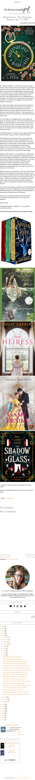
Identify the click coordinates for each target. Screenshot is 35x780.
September (6, 644)
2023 (3, 631)
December (6, 637)
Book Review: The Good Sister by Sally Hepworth (15, 674)
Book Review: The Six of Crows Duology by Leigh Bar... (16, 668)
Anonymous (12, 746)
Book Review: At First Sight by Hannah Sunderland (15, 692)
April (4, 655)
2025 (3, 626)
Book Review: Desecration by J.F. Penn (12, 690)
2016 (3, 713)
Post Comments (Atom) (12, 559)
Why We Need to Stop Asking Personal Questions (15, 687)
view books (20, 734)
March (5, 697)
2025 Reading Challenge (11, 725)
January (5, 701)
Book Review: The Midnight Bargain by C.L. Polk (15, 672)
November (6, 639)
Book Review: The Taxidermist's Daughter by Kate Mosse (17, 670)
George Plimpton (12, 752)
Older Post (30, 555)
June (4, 650)
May (4, 652)
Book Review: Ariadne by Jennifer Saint (12, 659)
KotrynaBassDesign (23, 778)
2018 (3, 708)
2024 (3, 628)
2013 (3, 719)
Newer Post (5, 555)
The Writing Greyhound (22, 777)
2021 (3, 635)
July (4, 648)
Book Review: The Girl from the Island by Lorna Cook (16, 694)
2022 (3, 633)
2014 (3, 717)
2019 (3, 706)
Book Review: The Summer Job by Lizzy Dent (14, 679)
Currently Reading (9, 741)
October (5, 641)
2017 (3, 711)
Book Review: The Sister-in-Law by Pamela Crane (15, 676)
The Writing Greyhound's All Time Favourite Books (15, 665)
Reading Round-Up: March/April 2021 (12, 657)
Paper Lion (12, 750)
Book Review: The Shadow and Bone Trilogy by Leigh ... (17, 681)
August (5, 646)
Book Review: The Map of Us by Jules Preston (14, 663)
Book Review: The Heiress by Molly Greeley (14, 683)
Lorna (8, 727)
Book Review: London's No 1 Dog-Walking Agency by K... (17, 685)
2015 (3, 715)
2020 (3, 704)
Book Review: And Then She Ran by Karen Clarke (15, 661)
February (5, 699)
